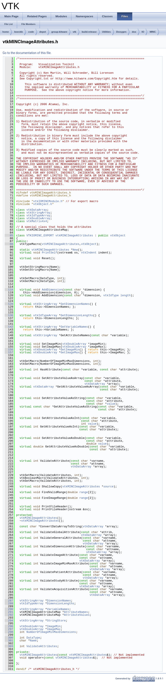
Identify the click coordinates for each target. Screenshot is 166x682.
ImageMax (53, 629)
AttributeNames (76, 612)
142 (9, 327)
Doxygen (121, 32)
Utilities (106, 32)
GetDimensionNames (75, 304)
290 (9, 609)
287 (9, 601)
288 (9, 603)
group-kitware (59, 32)
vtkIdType (111, 295)
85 (9, 235)
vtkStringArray (38, 213)
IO (143, 32)
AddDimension (52, 290)
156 (9, 350)
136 (9, 315)
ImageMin (53, 626)
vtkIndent (88, 253)
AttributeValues (77, 615)
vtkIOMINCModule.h (47, 201)
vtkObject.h (42, 204)
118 (9, 290)
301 (9, 641)
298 (9, 632)
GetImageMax (70, 352)
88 (9, 244)
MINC (153, 32)
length (125, 295)
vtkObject (117, 235)
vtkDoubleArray (38, 218)
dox (134, 32)
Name (33, 641)
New (75, 250)
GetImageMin (70, 350)
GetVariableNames (74, 327)
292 (9, 615)
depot (42, 32)
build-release (89, 32)
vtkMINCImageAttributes (74, 235)
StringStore (56, 621)
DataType (33, 638)
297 (9, 629)
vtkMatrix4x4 (36, 221)
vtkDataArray (36, 210)
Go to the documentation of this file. (27, 53)
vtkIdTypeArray (38, 215)
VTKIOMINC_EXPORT (40, 235)
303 (9, 646)
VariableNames (58, 609)
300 (9, 638)
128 (9, 304)
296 (9, 626)
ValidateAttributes (41, 646)
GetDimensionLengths (77, 315)
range (83, 492)
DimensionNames (59, 601)
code (31, 32)
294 (9, 621)
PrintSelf (49, 253)
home (5, 32)
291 (9, 612)
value (111, 404)
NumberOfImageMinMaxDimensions (51, 632)
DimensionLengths (60, 603)
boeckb (18, 32)
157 (9, 352)
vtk (74, 32)
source (108, 486)
